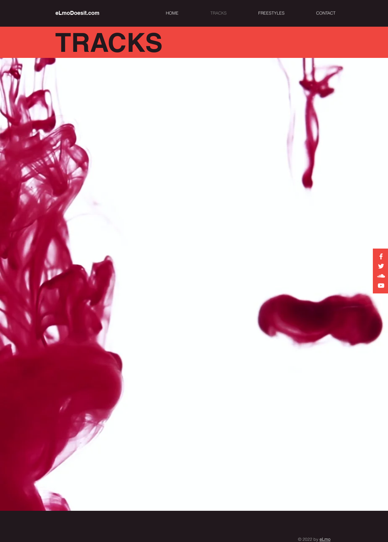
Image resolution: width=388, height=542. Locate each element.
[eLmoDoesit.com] (77, 13)
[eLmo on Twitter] (381, 266)
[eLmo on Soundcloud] (381, 276)
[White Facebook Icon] (381, 256)
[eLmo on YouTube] (381, 285)
